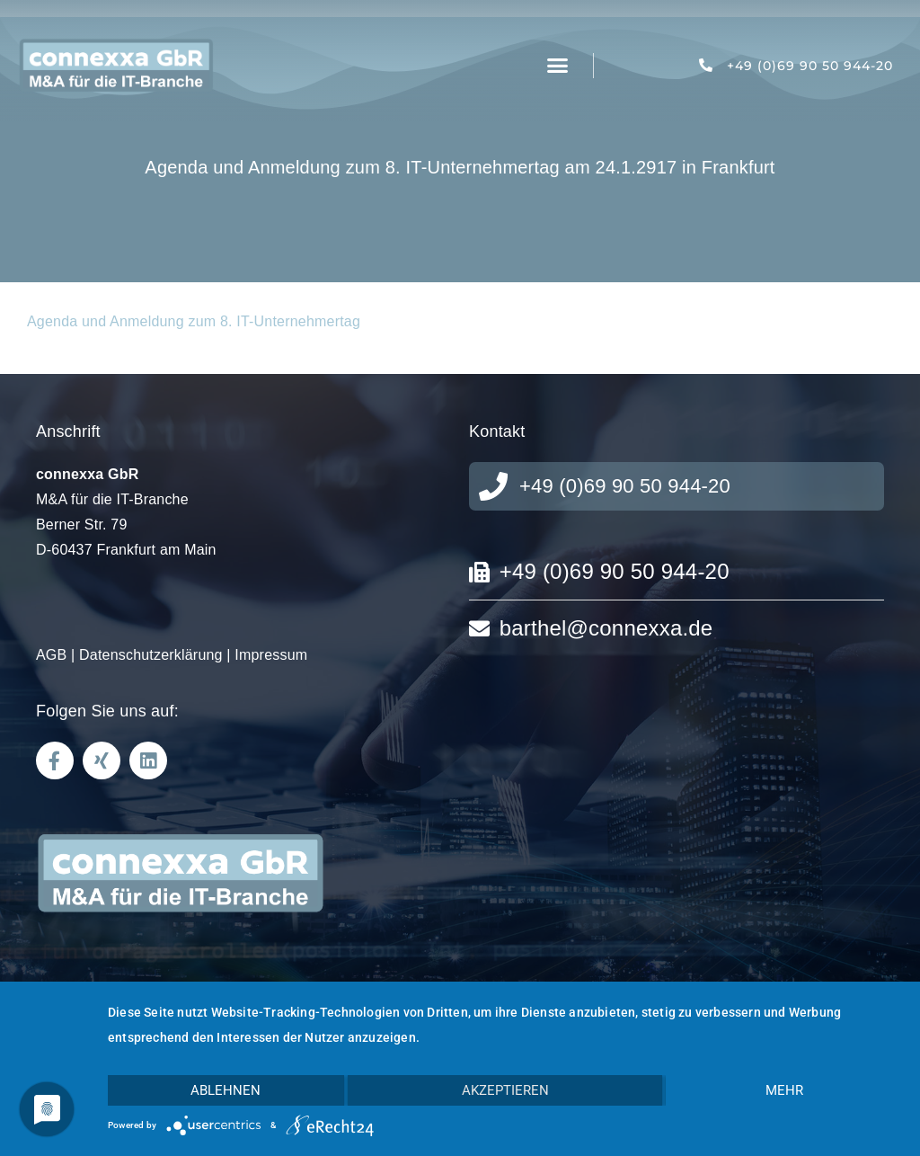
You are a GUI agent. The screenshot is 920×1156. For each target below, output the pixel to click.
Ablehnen (225, 1090)
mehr (784, 1090)
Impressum (270, 654)
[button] (558, 66)
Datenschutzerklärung (151, 654)
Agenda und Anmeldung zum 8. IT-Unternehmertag (193, 321)
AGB (51, 654)
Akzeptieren (505, 1090)
